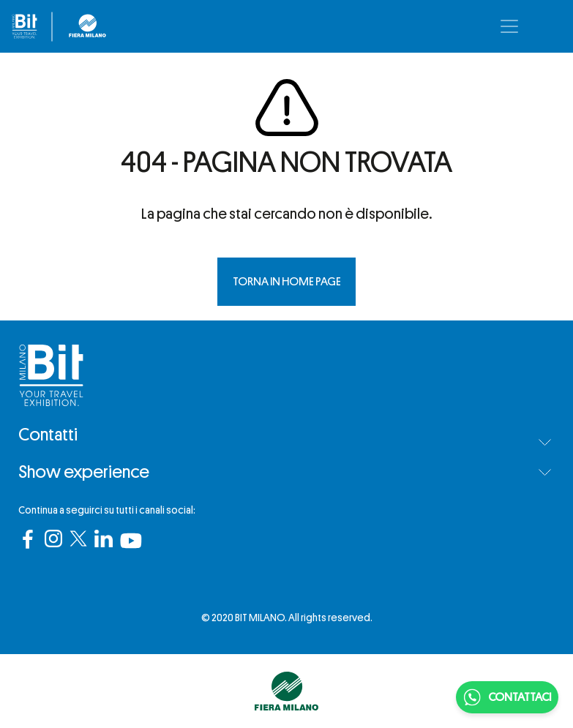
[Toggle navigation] (509, 26)
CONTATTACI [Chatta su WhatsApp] (507, 697)
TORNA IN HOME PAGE (287, 282)
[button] (545, 442)
